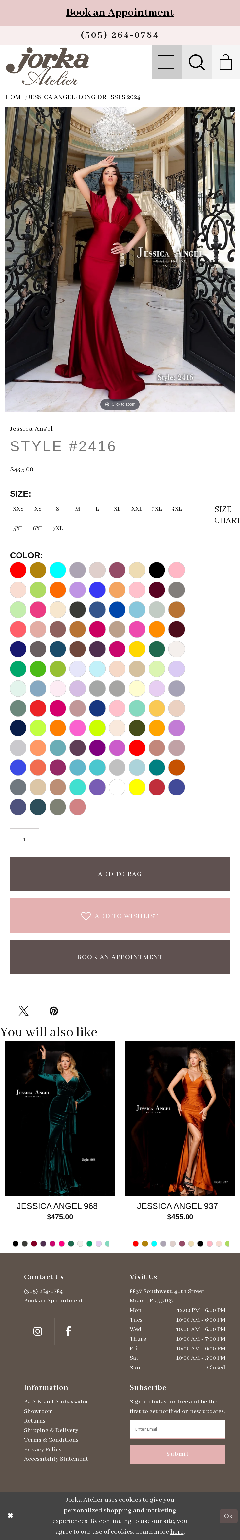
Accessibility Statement (56, 1459)
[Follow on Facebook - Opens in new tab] (68, 1331)
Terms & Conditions (51, 1440)
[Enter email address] (177, 1429)
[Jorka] (47, 66)
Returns (35, 1421)
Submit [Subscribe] (177, 1454)
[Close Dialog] (10, 1516)
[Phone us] (120, 35)
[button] (167, 62)
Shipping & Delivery (51, 1430)
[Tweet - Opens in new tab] (23, 1011)
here (177, 1532)
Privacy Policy (43, 1449)
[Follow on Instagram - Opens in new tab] (37, 1331)
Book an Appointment (120, 13)
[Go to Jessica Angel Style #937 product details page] (180, 1118)
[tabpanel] (60, 1147)
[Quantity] (24, 839)
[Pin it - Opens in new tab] (54, 1011)
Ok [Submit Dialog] (228, 1516)
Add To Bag (120, 874)
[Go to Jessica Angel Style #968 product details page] (60, 1118)
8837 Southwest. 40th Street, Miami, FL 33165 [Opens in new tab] (168, 1296)
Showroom (38, 1411)
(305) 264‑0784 (43, 1291)
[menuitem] (167, 62)
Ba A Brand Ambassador (56, 1402)
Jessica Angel (51, 97)
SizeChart (222, 515)
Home (15, 97)
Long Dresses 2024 (109, 97)
